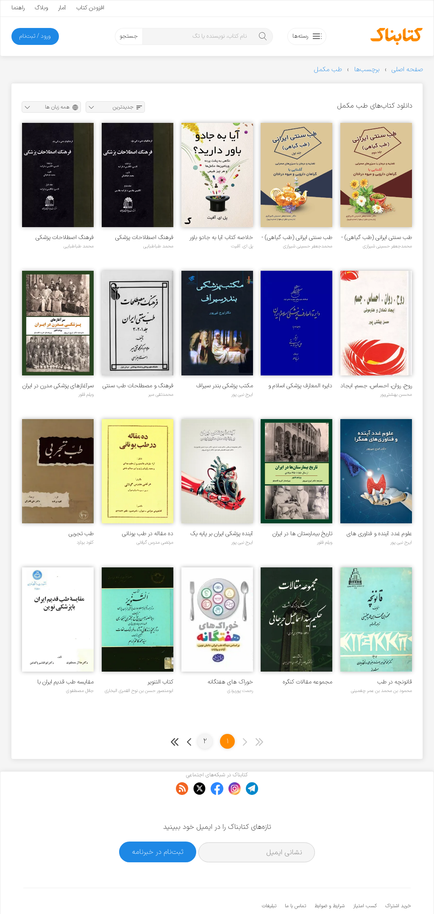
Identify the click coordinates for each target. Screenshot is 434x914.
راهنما (18, 7)
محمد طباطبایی (158, 246)
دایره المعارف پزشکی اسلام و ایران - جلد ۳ (300, 385)
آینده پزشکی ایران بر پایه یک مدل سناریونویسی (221, 533)
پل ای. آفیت (242, 246)
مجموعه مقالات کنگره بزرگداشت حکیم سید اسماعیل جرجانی (297, 682)
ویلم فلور (86, 394)
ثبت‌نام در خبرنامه (158, 825)
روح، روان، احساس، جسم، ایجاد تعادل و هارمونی (376, 385)
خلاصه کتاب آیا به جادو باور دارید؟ (221, 237)
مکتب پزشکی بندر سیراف (224, 385)
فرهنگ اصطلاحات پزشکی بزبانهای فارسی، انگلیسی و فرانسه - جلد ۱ (65, 237)
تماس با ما (295, 880)
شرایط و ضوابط (329, 880)
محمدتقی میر (160, 394)
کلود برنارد (85, 542)
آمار (62, 7)
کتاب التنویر (160, 682)
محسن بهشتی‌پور (396, 394)
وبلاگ (41, 7)
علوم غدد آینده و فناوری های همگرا (379, 533)
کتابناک (366, 893)
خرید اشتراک (398, 880)
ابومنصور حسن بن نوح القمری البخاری (139, 690)
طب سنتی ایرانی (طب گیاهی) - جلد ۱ (297, 237)
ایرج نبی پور (242, 394)
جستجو (129, 36)
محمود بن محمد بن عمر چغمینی (381, 690)
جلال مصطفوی (80, 690)
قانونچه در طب (394, 682)
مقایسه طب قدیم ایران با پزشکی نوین (65, 682)
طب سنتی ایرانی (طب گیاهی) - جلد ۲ (376, 237)
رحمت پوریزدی (240, 690)
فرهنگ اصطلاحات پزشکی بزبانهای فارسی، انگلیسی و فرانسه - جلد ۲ (144, 237)
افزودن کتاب (90, 7)
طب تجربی (81, 533)
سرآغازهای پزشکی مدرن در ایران (58, 385)
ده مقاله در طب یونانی (147, 533)
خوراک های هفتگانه (230, 682)
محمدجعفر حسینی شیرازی (387, 246)
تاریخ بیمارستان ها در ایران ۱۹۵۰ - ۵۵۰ (302, 533)
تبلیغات (269, 880)
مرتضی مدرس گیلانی (154, 542)
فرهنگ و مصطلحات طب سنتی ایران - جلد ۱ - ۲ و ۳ (138, 385)
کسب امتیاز (365, 880)
